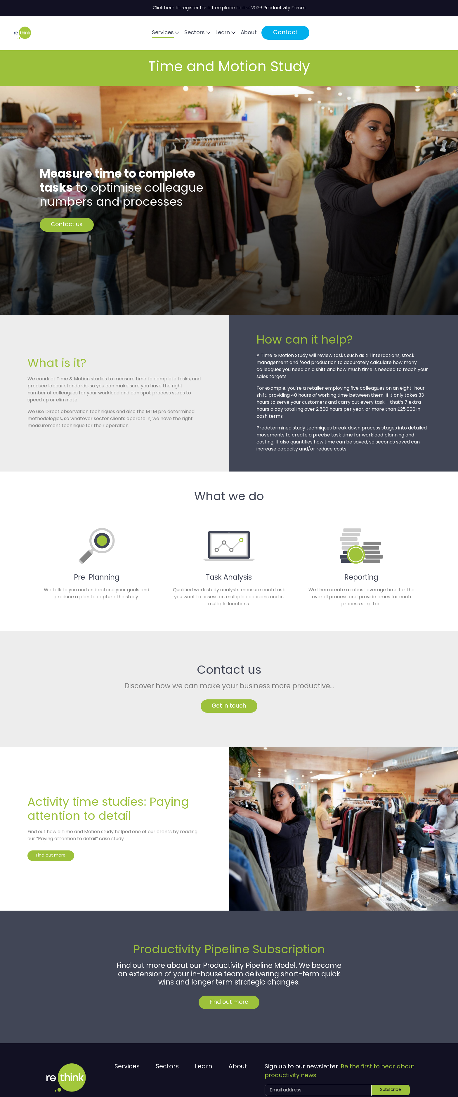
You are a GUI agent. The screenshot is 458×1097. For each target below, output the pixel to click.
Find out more (53, 858)
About (353, 33)
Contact (391, 33)
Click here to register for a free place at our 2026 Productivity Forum (229, 8)
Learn (325, 33)
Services (261, 33)
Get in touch (229, 707)
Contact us (73, 225)
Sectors (295, 33)
